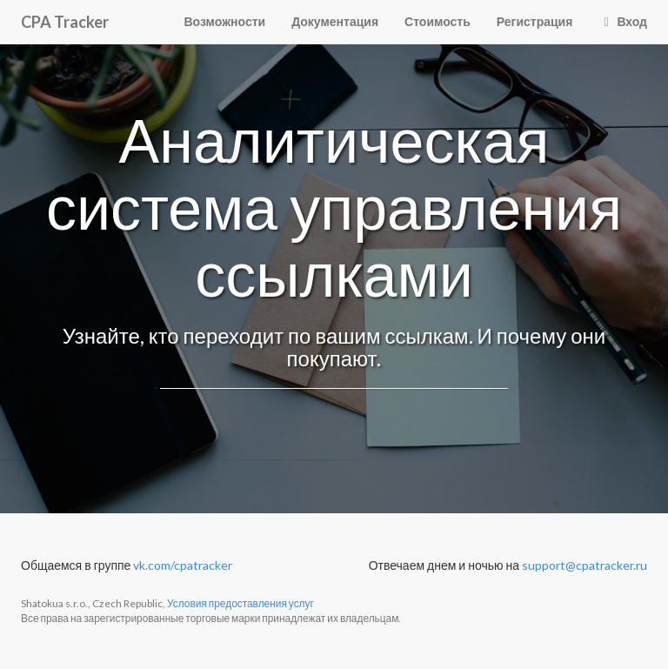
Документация (334, 21)
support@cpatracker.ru (584, 565)
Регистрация (535, 21)
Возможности (225, 21)
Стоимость (437, 21)
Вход (622, 21)
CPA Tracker (65, 21)
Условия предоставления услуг (240, 603)
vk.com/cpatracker (182, 565)
